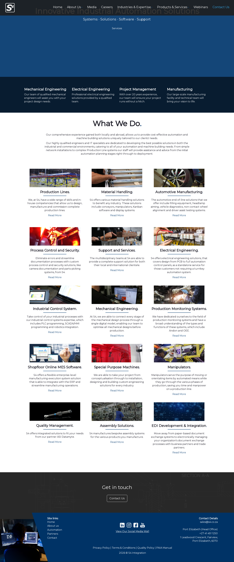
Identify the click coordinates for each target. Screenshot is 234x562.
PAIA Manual (164, 547)
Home (57, 7)
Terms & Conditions (124, 547)
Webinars (201, 7)
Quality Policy (146, 547)
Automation (54, 529)
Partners (52, 533)
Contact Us (221, 7)
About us (53, 525)
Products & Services (173, 7)
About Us (75, 7)
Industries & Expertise (134, 7)
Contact (52, 537)
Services (117, 28)
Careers (107, 7)
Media (92, 7)
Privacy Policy (101, 547)
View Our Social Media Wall (132, 531)
